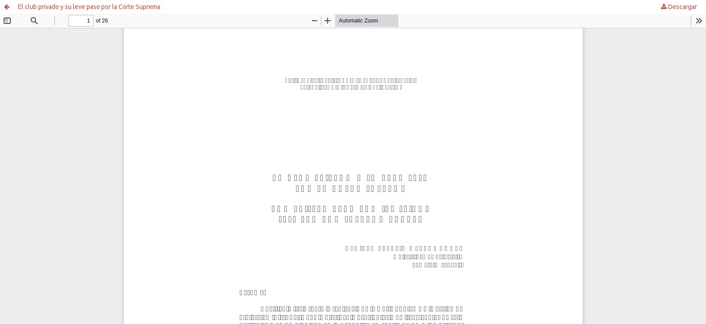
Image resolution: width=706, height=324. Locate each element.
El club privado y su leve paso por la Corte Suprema (89, 6)
